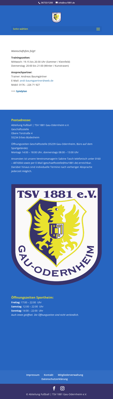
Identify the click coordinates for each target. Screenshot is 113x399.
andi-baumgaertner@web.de (36, 80)
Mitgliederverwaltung (70, 374)
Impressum (32, 374)
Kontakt (48, 374)
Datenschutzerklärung (54, 379)
